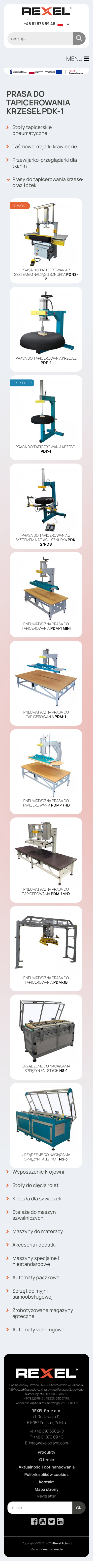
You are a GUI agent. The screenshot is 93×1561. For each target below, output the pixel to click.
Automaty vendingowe (35, 1330)
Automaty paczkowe (33, 1277)
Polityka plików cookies (46, 1474)
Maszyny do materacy (34, 1231)
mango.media (53, 1549)
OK (79, 1507)
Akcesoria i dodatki (31, 1245)
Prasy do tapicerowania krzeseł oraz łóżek (45, 182)
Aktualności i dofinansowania (47, 1467)
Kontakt (46, 1482)
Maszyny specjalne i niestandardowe (32, 1261)
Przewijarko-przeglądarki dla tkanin (41, 163)
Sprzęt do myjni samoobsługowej (29, 1294)
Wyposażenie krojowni (35, 1172)
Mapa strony (47, 1489)
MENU (77, 58)
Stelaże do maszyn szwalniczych (31, 1215)
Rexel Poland (62, 1543)
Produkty (46, 1452)
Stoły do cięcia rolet (32, 1185)
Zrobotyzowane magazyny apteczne (39, 1313)
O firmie (46, 1459)
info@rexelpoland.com (48, 1443)
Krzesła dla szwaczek (33, 1199)
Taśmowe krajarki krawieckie (41, 147)
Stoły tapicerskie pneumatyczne (29, 130)
